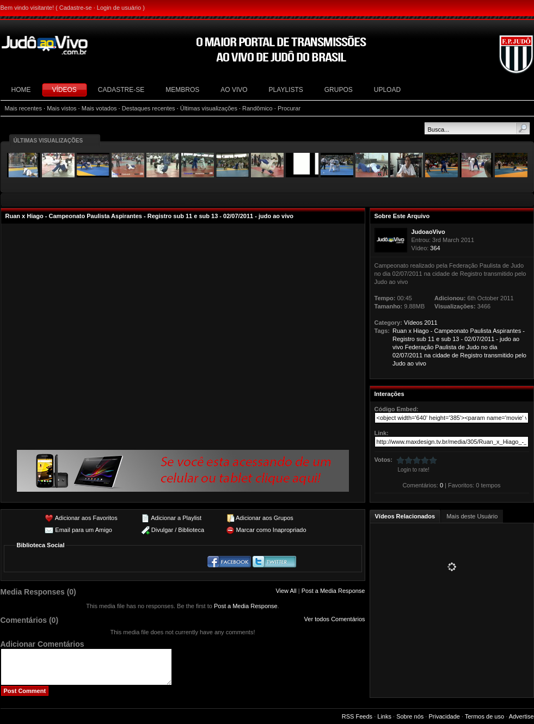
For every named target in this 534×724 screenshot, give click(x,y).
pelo (520, 355)
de (461, 347)
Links (384, 716)
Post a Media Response (333, 590)
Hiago (421, 330)
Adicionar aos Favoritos (86, 518)
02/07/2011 (479, 339)
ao (516, 339)
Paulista (481, 330)
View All (285, 590)
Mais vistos (61, 108)
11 (431, 339)
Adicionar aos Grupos (264, 518)
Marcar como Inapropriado (271, 530)
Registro (403, 339)
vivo (397, 347)
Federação (419, 347)
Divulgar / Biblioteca (177, 530)
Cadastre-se (75, 7)
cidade (441, 355)
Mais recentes (23, 108)
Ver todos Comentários (334, 619)
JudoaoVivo (428, 231)
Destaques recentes (148, 108)
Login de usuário (119, 7)
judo (505, 339)
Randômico (257, 108)
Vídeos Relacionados (405, 516)
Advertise (521, 716)
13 (455, 339)
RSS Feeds (357, 716)
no (484, 347)
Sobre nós (409, 716)
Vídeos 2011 (421, 322)
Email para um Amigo (83, 530)
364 (435, 248)
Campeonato (451, 330)
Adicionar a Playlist (176, 518)
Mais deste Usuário (472, 516)
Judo (473, 347)
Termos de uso (484, 716)
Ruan (399, 330)
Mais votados (99, 108)
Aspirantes (507, 330)
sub (421, 339)
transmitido (498, 355)
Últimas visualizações (208, 108)
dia (493, 347)
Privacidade (443, 716)
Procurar (289, 108)
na (427, 355)
